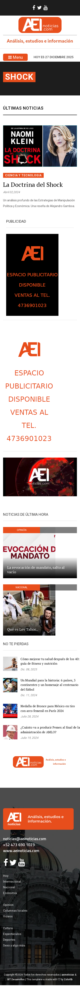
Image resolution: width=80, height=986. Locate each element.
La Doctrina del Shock (33, 184)
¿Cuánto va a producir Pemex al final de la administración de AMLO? (50, 729)
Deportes (9, 939)
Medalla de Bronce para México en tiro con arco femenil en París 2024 (48, 708)
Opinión (8, 905)
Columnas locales (15, 910)
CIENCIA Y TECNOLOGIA (23, 175)
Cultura (8, 928)
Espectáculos (12, 934)
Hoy (5, 875)
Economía (10, 893)
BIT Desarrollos (16, 979)
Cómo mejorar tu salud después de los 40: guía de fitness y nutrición (50, 661)
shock (19, 77)
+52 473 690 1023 (19, 845)
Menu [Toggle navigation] (15, 57)
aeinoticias (68, 974)
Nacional (9, 887)
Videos (8, 916)
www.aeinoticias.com (21, 850)
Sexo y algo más (14, 945)
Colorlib (68, 979)
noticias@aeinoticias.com (24, 839)
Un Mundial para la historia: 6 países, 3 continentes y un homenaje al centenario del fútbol (49, 684)
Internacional (12, 881)
